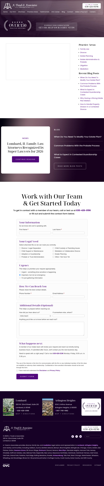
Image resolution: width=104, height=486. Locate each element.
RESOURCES (87, 465)
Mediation (84, 69)
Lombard (80, 445)
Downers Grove (20, 450)
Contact (70, 12)
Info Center (55, 12)
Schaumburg (58, 455)
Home (5, 12)
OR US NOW (91, 428)
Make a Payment (81, 12)
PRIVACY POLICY (73, 465)
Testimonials (44, 12)
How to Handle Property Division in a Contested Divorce (90, 106)
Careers (92, 12)
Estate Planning (86, 56)
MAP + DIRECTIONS (25, 414)
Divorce (83, 52)
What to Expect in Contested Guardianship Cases (90, 92)
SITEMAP (97, 465)
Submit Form (27, 376)
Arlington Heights (91, 445)
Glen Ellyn (62, 450)
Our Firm (13, 12)
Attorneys (21, 12)
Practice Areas (32, 12)
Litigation (84, 65)
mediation (47, 445)
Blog (63, 12)
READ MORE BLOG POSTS (70, 166)
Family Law (84, 49)
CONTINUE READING (25, 159)
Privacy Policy (55, 370)
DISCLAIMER (59, 465)
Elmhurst (42, 450)
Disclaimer (43, 370)
